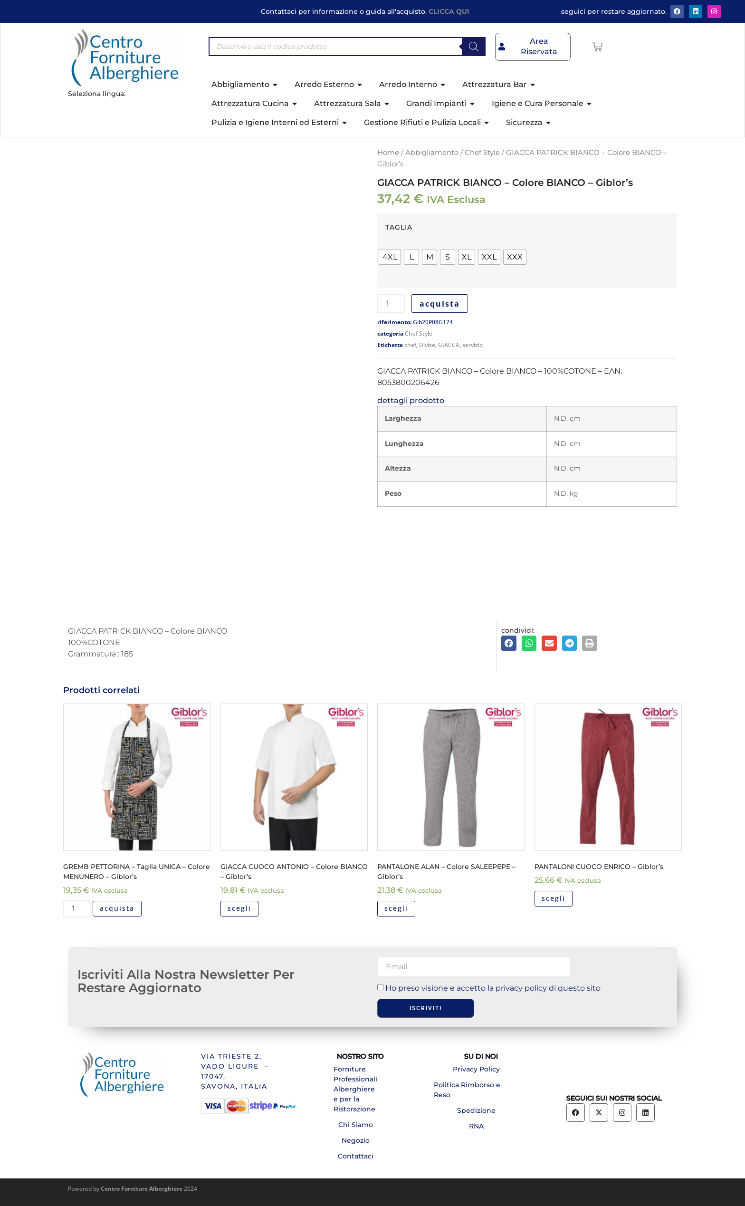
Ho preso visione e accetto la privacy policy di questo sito (493, 988)
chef (410, 345)
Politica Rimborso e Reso (467, 1090)
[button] (508, 643)
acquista (440, 304)
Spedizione (476, 1110)
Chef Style (482, 152)
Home (388, 152)
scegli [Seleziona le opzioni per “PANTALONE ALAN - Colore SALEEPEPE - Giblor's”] (396, 908)
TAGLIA (398, 227)
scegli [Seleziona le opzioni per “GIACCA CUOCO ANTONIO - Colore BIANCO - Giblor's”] (239, 908)
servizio (472, 345)
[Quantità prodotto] (391, 303)
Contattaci (355, 1156)
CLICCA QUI (449, 11)
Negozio (356, 1140)
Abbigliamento (431, 152)
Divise (427, 345)
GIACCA (448, 345)
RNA (476, 1126)
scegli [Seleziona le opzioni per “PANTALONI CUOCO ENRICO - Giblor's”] (553, 898)
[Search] (474, 46)
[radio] (390, 257)
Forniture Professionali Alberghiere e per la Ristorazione (355, 1089)
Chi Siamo (355, 1124)
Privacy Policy (476, 1069)
